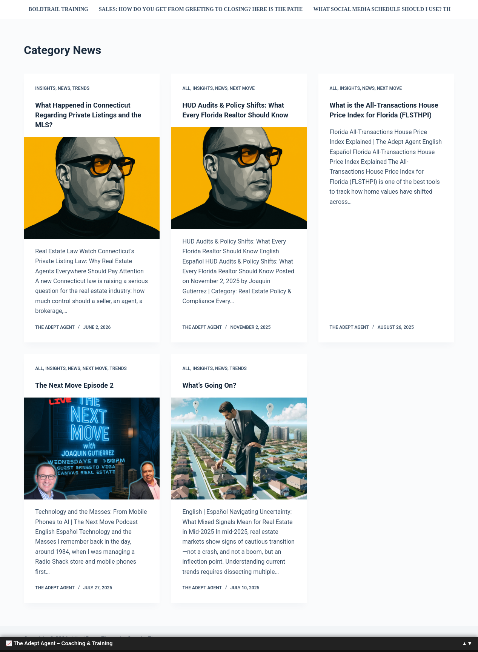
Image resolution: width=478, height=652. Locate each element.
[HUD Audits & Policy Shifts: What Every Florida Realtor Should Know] (239, 188)
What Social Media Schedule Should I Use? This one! (392, 9)
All (186, 88)
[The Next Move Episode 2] (92, 448)
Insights (45, 88)
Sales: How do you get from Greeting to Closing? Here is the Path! (201, 9)
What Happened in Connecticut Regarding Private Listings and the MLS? (87, 114)
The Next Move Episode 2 (78, 385)
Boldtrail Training (58, 9)
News (64, 88)
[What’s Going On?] (239, 448)
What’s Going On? (211, 385)
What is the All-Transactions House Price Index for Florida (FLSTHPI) (379, 114)
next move (242, 88)
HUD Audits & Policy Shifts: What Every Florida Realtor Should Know (238, 114)
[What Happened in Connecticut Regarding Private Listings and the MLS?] (92, 188)
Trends (80, 88)
